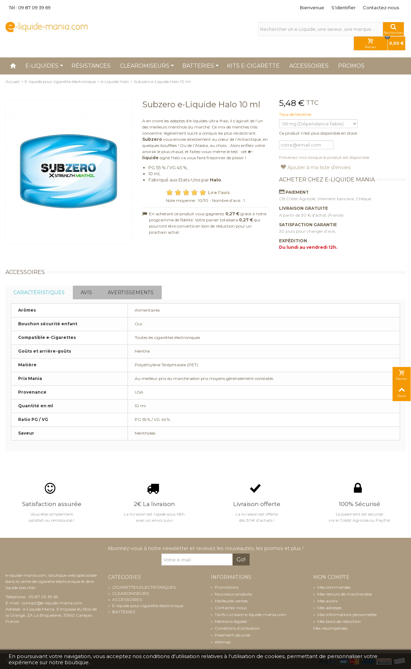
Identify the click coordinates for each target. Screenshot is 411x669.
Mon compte (331, 577)
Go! (241, 559)
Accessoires (309, 66)
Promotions (224, 587)
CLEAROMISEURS (128, 593)
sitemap (221, 641)
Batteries (200, 66)
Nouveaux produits (231, 594)
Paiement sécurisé (230, 635)
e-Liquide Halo (115, 81)
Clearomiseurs (147, 66)
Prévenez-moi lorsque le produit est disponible (324, 157)
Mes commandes (331, 587)
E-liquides (44, 66)
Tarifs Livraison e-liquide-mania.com (248, 614)
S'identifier (343, 7)
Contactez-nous (381, 7)
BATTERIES (121, 611)
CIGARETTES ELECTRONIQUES (142, 587)
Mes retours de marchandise (342, 594)
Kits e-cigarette (253, 66)
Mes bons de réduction (337, 621)
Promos (351, 66)
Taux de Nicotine (295, 114)
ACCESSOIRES (125, 599)
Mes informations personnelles (344, 614)
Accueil (12, 81)
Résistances (90, 66)
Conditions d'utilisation (235, 628)
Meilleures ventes (229, 600)
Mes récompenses (330, 628)
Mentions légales (229, 621)
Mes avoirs (325, 600)
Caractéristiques (39, 292)
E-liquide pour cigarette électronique (60, 81)
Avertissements (131, 292)
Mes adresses (327, 607)
